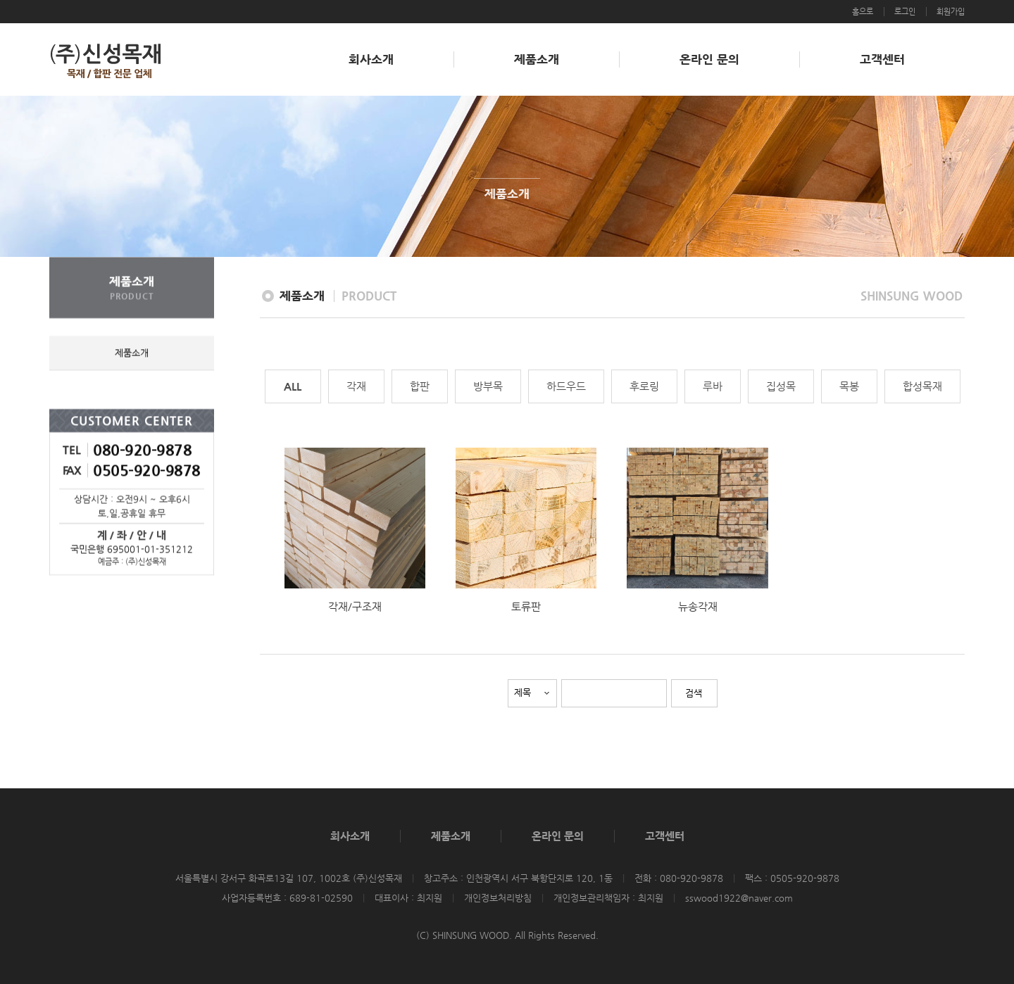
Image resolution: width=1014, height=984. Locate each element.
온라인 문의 (709, 59)
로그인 (904, 11)
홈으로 (862, 11)
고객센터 (882, 59)
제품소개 (536, 59)
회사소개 (371, 59)
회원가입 (951, 11)
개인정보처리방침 (498, 897)
